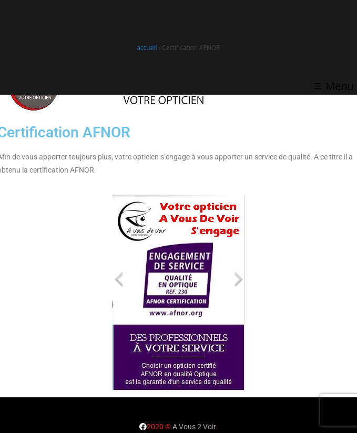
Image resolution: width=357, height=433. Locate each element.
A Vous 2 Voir (194, 426)
